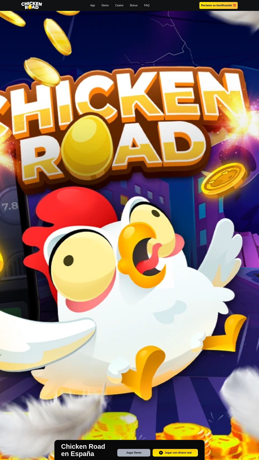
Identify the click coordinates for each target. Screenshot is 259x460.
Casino (119, 5)
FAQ (146, 5)
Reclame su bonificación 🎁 (218, 5)
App (92, 5)
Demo (105, 5)
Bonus (133, 5)
